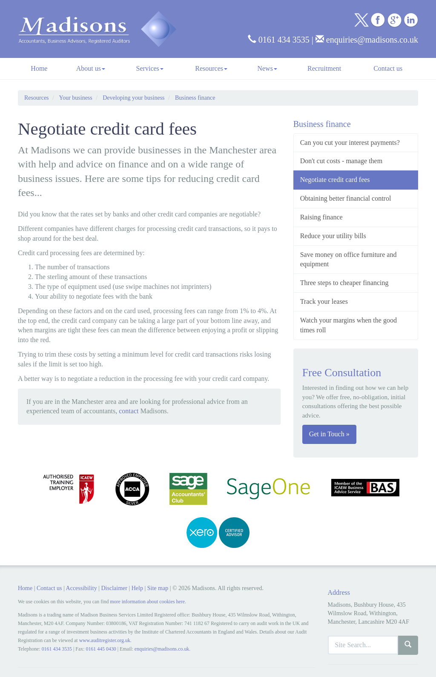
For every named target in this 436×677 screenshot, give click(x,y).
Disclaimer (114, 588)
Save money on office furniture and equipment (348, 259)
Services (150, 68)
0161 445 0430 (101, 649)
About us (90, 68)
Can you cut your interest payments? (350, 142)
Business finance (195, 98)
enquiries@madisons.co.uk (367, 39)
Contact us (387, 68)
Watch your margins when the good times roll (348, 325)
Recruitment (324, 68)
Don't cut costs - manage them (341, 160)
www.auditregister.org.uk (104, 640)
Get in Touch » (329, 434)
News (267, 68)
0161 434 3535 (279, 39)
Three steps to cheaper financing (344, 282)
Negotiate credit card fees (335, 179)
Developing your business (133, 98)
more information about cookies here (147, 602)
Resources (211, 68)
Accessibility (81, 588)
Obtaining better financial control (345, 198)
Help (137, 588)
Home (39, 68)
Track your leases (324, 301)
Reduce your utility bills (333, 235)
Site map (157, 588)
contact (128, 411)
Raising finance (321, 217)
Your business (75, 98)
